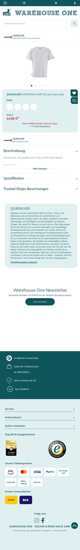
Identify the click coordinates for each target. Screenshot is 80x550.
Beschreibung (14, 151)
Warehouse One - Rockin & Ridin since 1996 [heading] (39, 526)
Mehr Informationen (43, 126)
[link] (36, 522)
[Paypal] (50, 472)
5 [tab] (48, 85)
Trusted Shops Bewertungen (26, 189)
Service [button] (40, 409)
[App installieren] (18, 389)
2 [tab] (35, 85)
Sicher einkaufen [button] (40, 425)
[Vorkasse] (37, 482)
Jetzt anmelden (40, 302)
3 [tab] (40, 85)
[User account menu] (75, 2)
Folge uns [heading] (40, 513)
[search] (36, 23)
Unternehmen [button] (40, 417)
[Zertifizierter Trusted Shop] (22, 449)
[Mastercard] (23, 472)
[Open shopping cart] (56, 2)
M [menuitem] (18, 106)
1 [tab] (31, 85)
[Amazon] (10, 472)
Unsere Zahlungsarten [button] (18, 463)
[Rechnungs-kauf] (63, 472)
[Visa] (37, 472)
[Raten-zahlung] (23, 482)
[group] (39, 358)
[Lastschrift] (10, 482)
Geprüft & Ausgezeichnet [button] (20, 434)
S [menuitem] (10, 106)
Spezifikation (14, 178)
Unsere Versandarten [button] (18, 491)
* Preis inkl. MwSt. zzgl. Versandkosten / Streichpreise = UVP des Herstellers (39, 531)
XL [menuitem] (34, 106)
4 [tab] (44, 85)
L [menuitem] (25, 106)
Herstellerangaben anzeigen (24, 262)
